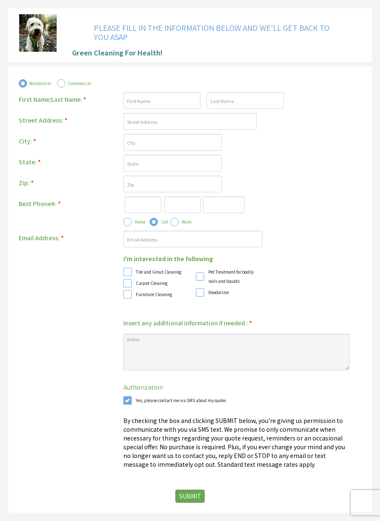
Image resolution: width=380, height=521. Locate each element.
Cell (164, 222)
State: (30, 162)
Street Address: (43, 120)
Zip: (26, 183)
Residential (40, 83)
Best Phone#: (40, 203)
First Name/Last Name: (52, 99)
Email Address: (41, 238)
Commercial (79, 83)
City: (27, 141)
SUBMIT (190, 496)
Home (140, 222)
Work (187, 222)
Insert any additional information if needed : (187, 323)
